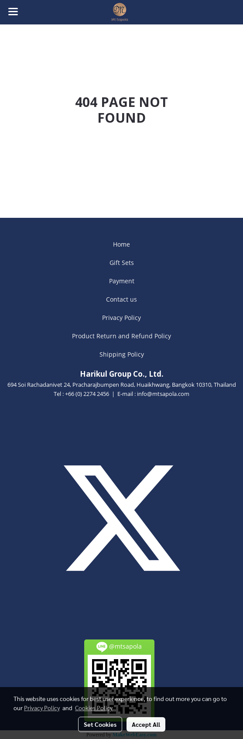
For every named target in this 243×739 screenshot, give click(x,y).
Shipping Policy (121, 354)
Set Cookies (100, 724)
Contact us (121, 299)
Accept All (146, 724)
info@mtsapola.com (163, 394)
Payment (121, 281)
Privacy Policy (121, 317)
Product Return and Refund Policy (121, 336)
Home (121, 244)
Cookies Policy (94, 708)
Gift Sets (122, 262)
